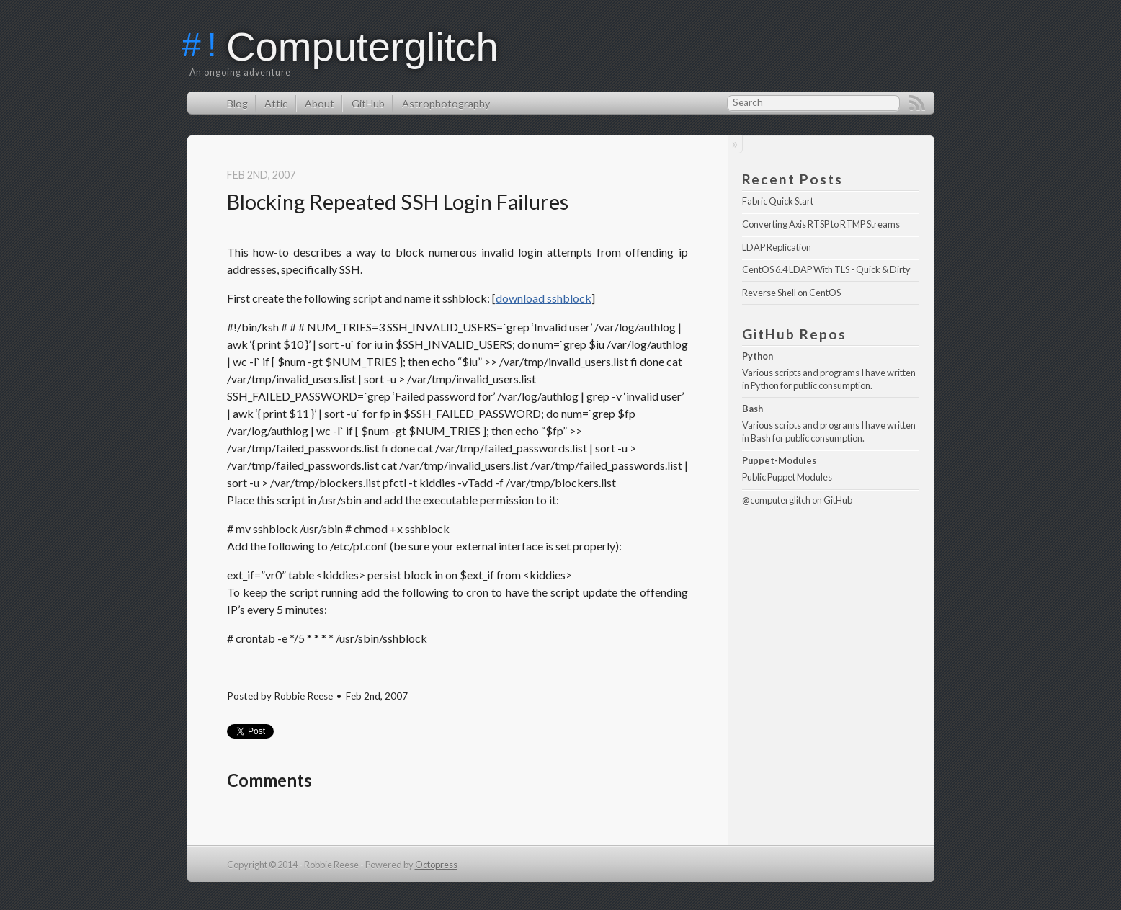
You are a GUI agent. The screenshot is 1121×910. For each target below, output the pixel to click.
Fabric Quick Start (777, 201)
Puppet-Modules (779, 460)
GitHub (368, 103)
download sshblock (543, 298)
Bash (752, 408)
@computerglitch (776, 500)
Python (757, 356)
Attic (275, 103)
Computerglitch (362, 46)
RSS (917, 103)
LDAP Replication (776, 247)
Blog (237, 103)
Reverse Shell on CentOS (791, 292)
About (319, 103)
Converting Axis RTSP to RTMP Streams (821, 224)
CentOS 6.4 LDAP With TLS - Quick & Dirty (826, 269)
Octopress (436, 864)
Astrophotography (446, 103)
